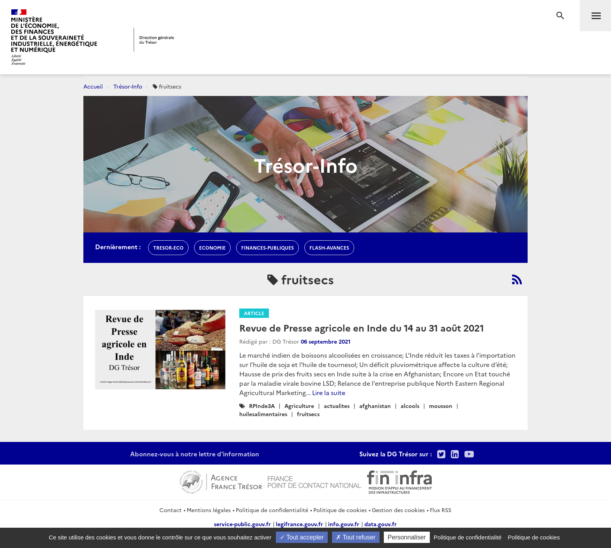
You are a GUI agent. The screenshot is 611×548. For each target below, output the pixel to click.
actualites (337, 406)
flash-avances (329, 247)
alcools (410, 406)
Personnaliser (407, 537)
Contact (170, 510)
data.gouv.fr (380, 524)
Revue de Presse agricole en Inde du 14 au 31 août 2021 (361, 327)
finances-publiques (267, 247)
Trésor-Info (127, 86)
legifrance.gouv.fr (299, 524)
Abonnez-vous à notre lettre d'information (194, 453)
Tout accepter (302, 537)
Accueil (93, 86)
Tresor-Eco (168, 247)
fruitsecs (308, 414)
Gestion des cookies (398, 510)
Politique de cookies (340, 510)
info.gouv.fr (343, 524)
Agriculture (299, 406)
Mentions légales (209, 510)
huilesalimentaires (263, 414)
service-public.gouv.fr (242, 524)
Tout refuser (356, 537)
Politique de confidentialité (272, 510)
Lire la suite (328, 392)
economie (212, 247)
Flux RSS (440, 510)
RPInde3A (262, 406)
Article (254, 313)
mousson (440, 406)
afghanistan (375, 406)
